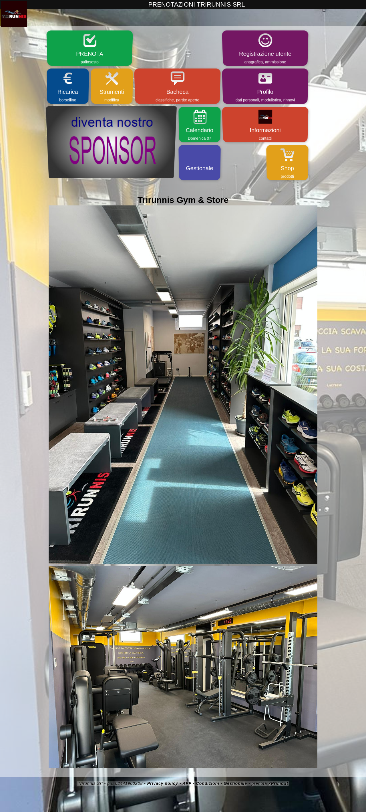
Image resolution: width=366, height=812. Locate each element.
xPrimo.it (278, 783)
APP (187, 783)
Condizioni (208, 783)
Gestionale (235, 783)
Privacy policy (162, 783)
